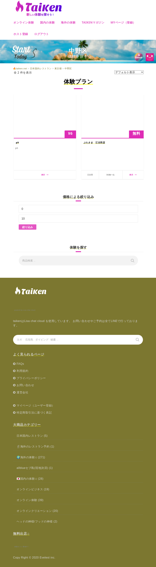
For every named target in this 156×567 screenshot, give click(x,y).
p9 (17, 142)
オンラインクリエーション (34, 510)
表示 (45, 174)
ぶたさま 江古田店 (94, 142)
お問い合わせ (25, 385)
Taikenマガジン (93, 22)
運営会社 (22, 392)
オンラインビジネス (30, 489)
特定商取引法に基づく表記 (34, 412)
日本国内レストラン (30, 435)
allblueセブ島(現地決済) (32, 467)
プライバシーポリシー (31, 378)
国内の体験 (47, 22)
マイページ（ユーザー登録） (36, 405)
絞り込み (27, 227)
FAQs (20, 363)
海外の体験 (68, 22)
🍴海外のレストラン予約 (33, 446)
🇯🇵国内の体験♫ (27, 478)
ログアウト (41, 34)
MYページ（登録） (123, 22)
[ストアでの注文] (129, 72)
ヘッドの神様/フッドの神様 (35, 521)
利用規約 (22, 370)
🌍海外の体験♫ (27, 457)
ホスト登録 (20, 34)
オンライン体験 (23, 22)
